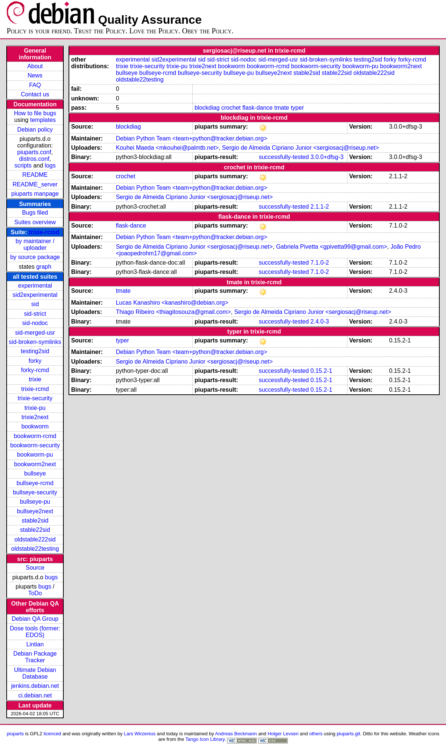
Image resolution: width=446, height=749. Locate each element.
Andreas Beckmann (236, 733)
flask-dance (257, 108)
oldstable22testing (35, 549)
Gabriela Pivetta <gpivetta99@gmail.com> (331, 246)
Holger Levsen (283, 733)
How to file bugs (35, 113)
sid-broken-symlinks (35, 342)
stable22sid (35, 530)
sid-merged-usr (35, 332)
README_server (35, 184)
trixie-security (34, 398)
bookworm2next (35, 464)
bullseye (35, 473)
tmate (281, 108)
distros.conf (34, 159)
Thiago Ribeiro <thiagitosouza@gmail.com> (173, 312)
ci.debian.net (35, 695)
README (34, 175)
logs (50, 165)
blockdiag (207, 108)
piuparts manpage (35, 193)
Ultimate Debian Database (35, 673)
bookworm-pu (35, 454)
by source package (35, 257)
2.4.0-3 (319, 321)
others (316, 733)
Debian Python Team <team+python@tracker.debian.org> (191, 138)
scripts (22, 165)
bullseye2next (35, 511)
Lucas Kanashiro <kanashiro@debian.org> (172, 302)
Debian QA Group (34, 619)
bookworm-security (35, 445)
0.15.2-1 (321, 371)
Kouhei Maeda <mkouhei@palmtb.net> (167, 148)
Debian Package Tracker (35, 656)
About (35, 66)
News (35, 75)
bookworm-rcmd (35, 436)
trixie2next (35, 417)
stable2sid (35, 520)
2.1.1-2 (319, 206)
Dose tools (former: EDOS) (35, 631)
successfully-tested (284, 157)
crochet (230, 108)
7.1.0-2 (319, 262)
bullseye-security (35, 492)
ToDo (35, 593)
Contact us (35, 94)
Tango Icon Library (204, 739)
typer (297, 108)
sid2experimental (35, 295)
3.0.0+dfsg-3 (326, 157)
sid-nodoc (35, 323)
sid (35, 304)
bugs (51, 577)
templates (43, 120)
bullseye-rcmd (35, 483)
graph (43, 267)
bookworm (35, 426)
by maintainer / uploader (35, 244)
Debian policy (35, 129)
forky (35, 361)
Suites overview (35, 222)
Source (35, 567)
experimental (35, 285)
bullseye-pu (35, 501)
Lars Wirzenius (140, 733)
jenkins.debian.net (35, 686)
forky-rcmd (35, 370)
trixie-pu (35, 408)
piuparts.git (348, 733)
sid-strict (35, 314)
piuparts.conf (34, 152)
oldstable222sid (35, 539)
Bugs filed (35, 212)
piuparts (15, 733)
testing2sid (35, 351)
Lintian (35, 644)
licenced (52, 733)
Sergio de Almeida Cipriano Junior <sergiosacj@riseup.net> (300, 148)
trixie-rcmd (44, 232)
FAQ (35, 85)
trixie (35, 379)
